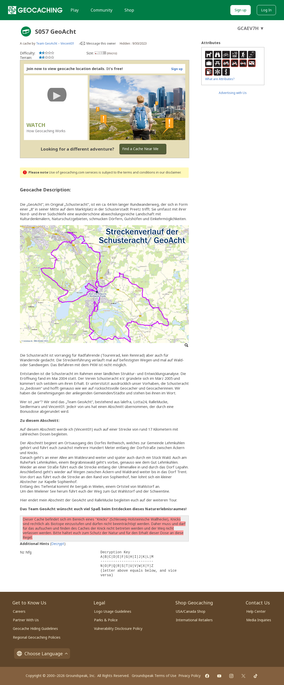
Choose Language (42, 653)
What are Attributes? (219, 79)
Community (101, 10)
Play (75, 10)
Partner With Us (26, 620)
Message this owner (101, 43)
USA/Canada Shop (190, 611)
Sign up (240, 10)
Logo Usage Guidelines (112, 611)
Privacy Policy (189, 675)
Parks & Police (106, 620)
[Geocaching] (35, 10)
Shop (129, 10)
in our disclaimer (168, 172)
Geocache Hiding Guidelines (35, 628)
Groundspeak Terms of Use (154, 675)
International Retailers (194, 620)
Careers (19, 611)
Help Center (256, 611)
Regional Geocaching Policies (36, 637)
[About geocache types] (26, 31)
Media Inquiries (258, 620)
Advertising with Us (233, 93)
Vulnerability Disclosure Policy (118, 628)
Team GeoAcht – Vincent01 (55, 43)
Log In (266, 10)
